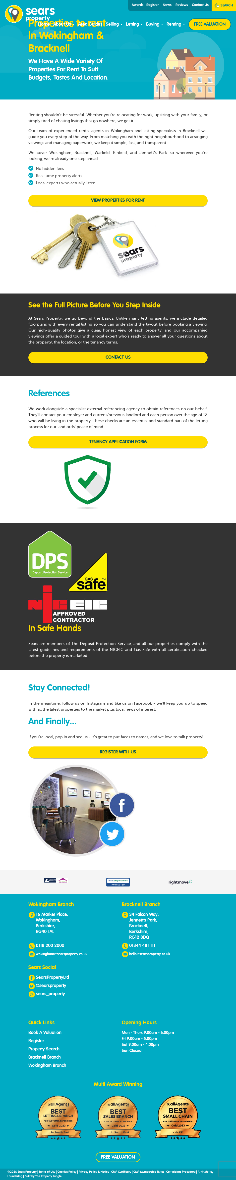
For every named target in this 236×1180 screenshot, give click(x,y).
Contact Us (200, 5)
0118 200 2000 (50, 945)
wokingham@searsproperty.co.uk (61, 954)
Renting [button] (176, 24)
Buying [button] (154, 24)
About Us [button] (64, 24)
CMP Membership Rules (148, 1172)
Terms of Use (47, 1172)
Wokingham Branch (47, 1065)
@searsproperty (51, 985)
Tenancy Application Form (118, 442)
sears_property (50, 994)
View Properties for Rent (118, 200)
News (167, 5)
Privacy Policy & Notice (94, 1172)
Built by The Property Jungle (43, 1176)
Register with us (118, 752)
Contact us (118, 357)
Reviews (182, 5)
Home (44, 24)
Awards (137, 5)
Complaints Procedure (180, 1172)
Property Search (43, 1049)
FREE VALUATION (210, 24)
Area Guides (90, 24)
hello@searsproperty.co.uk (149, 954)
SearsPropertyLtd (52, 977)
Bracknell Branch (44, 1057)
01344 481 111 (142, 945)
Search (224, 5)
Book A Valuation (44, 1033)
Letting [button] (134, 24)
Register (152, 5)
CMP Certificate (121, 1172)
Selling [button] (114, 24)
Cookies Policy (67, 1172)
